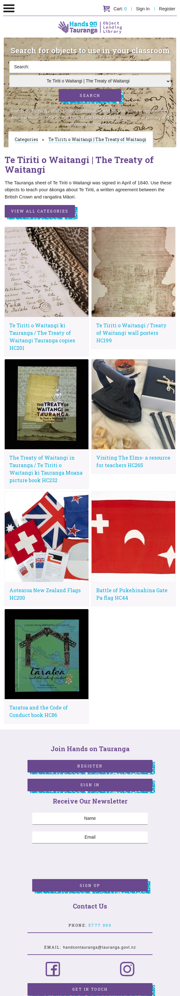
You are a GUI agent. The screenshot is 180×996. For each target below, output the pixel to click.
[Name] (90, 818)
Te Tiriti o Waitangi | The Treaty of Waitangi (97, 139)
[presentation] (79, 862)
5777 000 (100, 925)
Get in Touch (90, 989)
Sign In (143, 8)
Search (90, 95)
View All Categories (40, 210)
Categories (26, 139)
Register (167, 8)
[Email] (90, 837)
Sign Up (90, 885)
